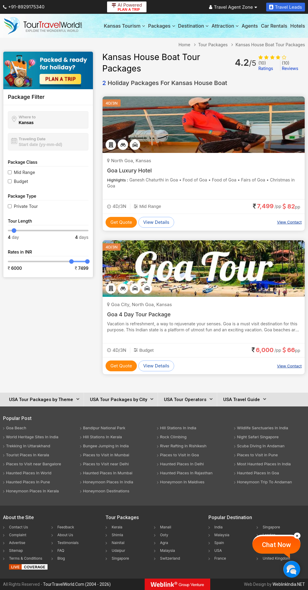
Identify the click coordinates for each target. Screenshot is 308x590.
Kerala (117, 527)
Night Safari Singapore (258, 436)
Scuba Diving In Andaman (261, 445)
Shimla (117, 535)
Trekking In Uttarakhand (28, 445)
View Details (156, 222)
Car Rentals (274, 26)
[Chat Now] (291, 569)
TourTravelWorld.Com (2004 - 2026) (77, 584)
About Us (65, 535)
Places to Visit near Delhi (106, 463)
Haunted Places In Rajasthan (186, 472)
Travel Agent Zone (233, 7)
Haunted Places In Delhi (182, 463)
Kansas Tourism (124, 26)
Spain (219, 542)
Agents (250, 26)
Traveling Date (32, 138)
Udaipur (118, 550)
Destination (193, 26)
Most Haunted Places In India (264, 463)
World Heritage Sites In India (32, 436)
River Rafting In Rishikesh (183, 445)
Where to (27, 116)
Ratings (265, 65)
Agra (164, 542)
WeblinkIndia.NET (289, 584)
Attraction (225, 26)
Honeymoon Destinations (106, 490)
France (220, 558)
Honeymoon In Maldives (182, 481)
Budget (21, 181)
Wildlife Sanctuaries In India (262, 427)
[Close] (297, 536)
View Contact (289, 222)
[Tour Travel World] (43, 26)
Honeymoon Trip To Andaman (264, 481)
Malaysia (167, 550)
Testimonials (68, 542)
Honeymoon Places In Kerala (32, 490)
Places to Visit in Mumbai (106, 454)
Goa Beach (16, 427)
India (218, 527)
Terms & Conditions (25, 558)
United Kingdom (276, 558)
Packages (161, 26)
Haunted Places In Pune (28, 481)
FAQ (60, 550)
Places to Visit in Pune (257, 454)
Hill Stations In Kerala (102, 436)
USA (218, 550)
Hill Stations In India (178, 427)
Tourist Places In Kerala (27, 454)
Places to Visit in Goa (179, 454)
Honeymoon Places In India (108, 481)
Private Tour (26, 206)
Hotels (297, 26)
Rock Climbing (173, 436)
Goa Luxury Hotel (129, 170)
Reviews (290, 65)
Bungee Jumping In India (106, 445)
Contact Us (18, 527)
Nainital (118, 542)
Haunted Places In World (28, 472)
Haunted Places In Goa (258, 472)
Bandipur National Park (104, 427)
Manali (165, 527)
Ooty (164, 535)
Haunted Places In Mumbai (107, 472)
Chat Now (276, 545)
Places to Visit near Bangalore (33, 463)
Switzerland (170, 558)
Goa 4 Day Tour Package (139, 314)
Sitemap (16, 550)
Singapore (120, 558)
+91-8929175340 (24, 7)
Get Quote (121, 222)
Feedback (65, 527)
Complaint (17, 535)
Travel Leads (285, 7)
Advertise (17, 542)
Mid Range (24, 172)
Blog (61, 558)
